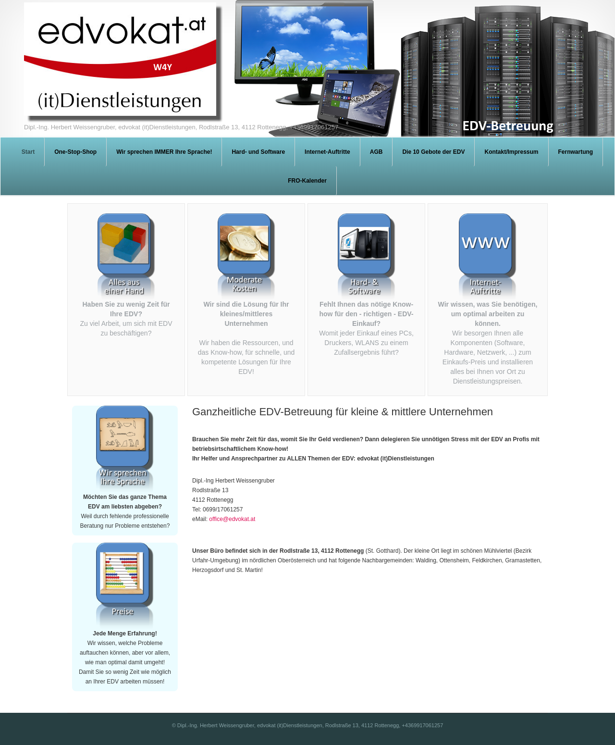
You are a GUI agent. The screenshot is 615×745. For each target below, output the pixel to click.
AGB (376, 152)
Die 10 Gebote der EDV (433, 152)
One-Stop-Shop (75, 152)
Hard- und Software (258, 152)
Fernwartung (575, 152)
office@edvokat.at (232, 519)
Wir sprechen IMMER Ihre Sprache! (164, 152)
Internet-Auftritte (327, 152)
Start (28, 152)
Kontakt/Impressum (511, 152)
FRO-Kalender (307, 180)
